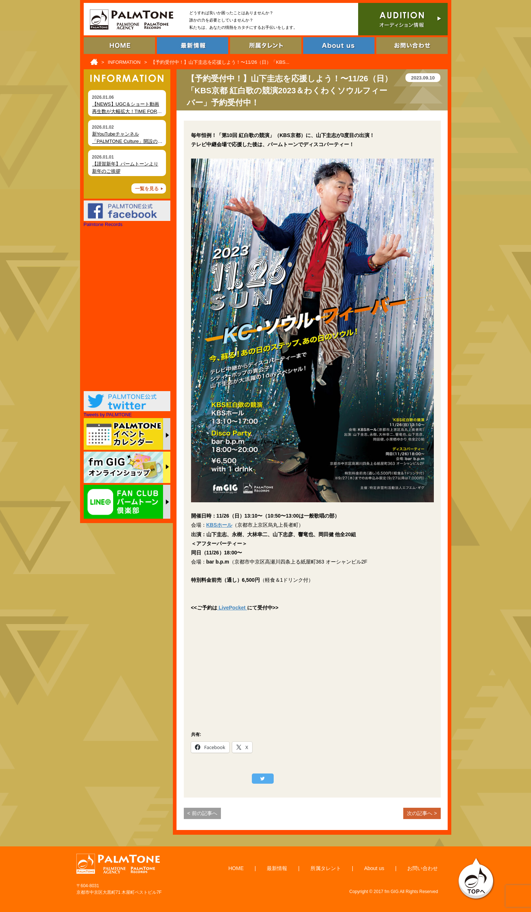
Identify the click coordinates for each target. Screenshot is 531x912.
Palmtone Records (103, 224)
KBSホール (219, 525)
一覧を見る (147, 188)
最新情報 (277, 868)
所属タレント (325, 868)
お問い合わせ (422, 868)
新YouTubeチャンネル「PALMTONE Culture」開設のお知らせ (127, 141)
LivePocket (232, 608)
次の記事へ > (422, 813)
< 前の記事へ (202, 813)
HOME (236, 868)
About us (374, 868)
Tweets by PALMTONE (108, 414)
